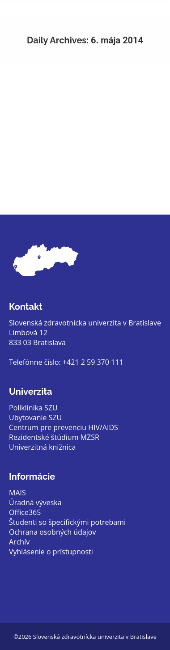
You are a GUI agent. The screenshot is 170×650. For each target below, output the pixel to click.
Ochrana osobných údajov (52, 532)
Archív (19, 542)
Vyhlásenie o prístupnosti (51, 552)
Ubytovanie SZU (35, 417)
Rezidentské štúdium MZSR (54, 437)
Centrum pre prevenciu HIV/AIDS (63, 427)
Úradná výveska (35, 502)
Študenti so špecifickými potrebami (67, 522)
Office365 (25, 512)
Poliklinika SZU (33, 408)
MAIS (17, 493)
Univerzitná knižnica (42, 447)
